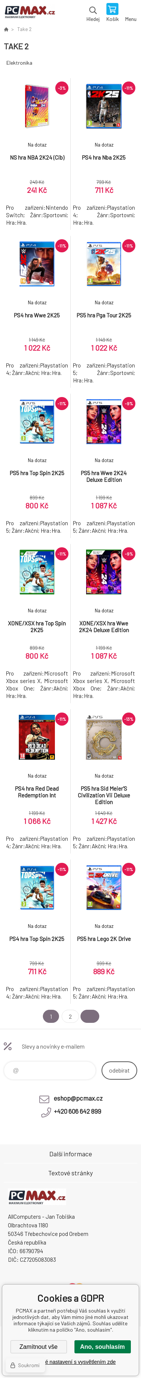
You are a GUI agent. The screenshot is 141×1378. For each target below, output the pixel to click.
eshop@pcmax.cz (78, 1098)
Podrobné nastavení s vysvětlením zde (70, 1362)
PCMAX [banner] (29, 13)
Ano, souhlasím (102, 1347)
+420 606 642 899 (77, 1111)
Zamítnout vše (39, 1347)
